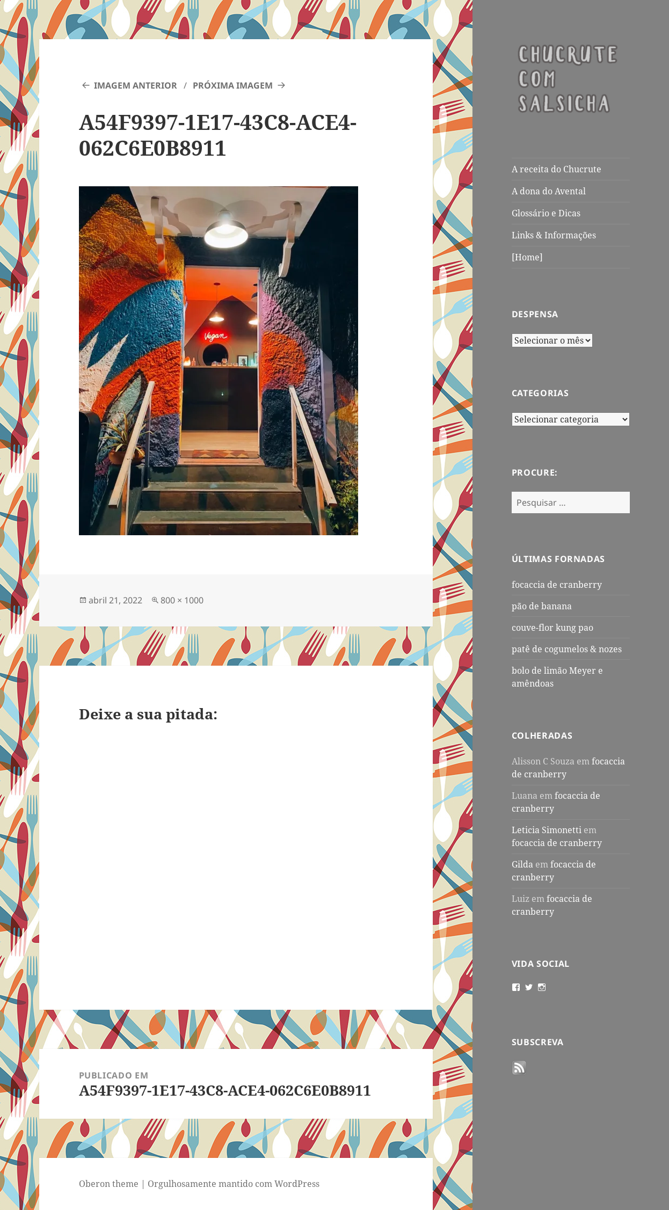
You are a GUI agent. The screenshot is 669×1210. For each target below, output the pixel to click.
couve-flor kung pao (552, 627)
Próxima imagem (233, 85)
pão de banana (542, 606)
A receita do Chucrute (556, 169)
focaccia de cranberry (557, 585)
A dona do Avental (549, 191)
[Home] (527, 257)
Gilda (522, 864)
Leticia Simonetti (546, 830)
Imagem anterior (135, 85)
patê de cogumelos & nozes (567, 649)
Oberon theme (109, 1184)
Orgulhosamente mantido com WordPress (233, 1184)
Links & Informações (554, 235)
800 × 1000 (182, 600)
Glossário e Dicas (546, 213)
